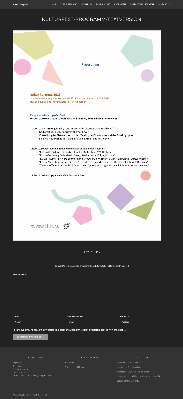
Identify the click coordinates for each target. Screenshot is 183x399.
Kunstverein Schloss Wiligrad (129, 367)
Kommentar (20, 274)
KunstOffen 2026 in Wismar (129, 363)
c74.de (45, 395)
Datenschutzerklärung (74, 367)
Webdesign (36, 395)
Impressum (69, 363)
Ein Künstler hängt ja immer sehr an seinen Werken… (140, 376)
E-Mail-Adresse (75, 316)
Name (16, 316)
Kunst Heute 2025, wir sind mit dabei (133, 372)
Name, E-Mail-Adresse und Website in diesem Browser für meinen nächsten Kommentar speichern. (71, 330)
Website (124, 316)
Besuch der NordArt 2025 (128, 381)
